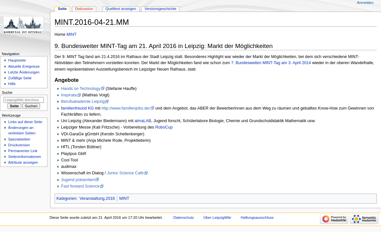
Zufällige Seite (20, 78)
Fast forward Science (80, 186)
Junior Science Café (125, 173)
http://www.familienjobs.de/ (125, 108)
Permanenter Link (22, 151)
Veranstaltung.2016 (97, 198)
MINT (72, 34)
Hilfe (11, 84)
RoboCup (164, 127)
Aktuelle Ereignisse (23, 66)
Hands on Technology (80, 88)
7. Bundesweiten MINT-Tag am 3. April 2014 (271, 63)
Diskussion (84, 9)
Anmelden (365, 3)
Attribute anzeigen (23, 162)
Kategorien (66, 198)
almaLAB (143, 121)
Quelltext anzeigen (121, 9)
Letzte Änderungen (23, 72)
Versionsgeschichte (161, 9)
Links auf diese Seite (25, 122)
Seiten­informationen (24, 157)
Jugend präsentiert (78, 180)
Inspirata (69, 95)
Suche (7, 92)
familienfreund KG (77, 108)
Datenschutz (183, 217)
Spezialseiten (19, 139)
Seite (62, 9)
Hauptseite (17, 60)
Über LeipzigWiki (217, 217)
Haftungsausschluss (257, 217)
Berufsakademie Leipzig (83, 101)
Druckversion (19, 145)
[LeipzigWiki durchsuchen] (24, 100)
